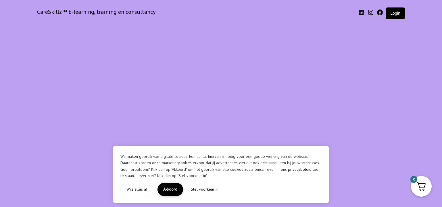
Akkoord (170, 189)
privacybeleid (300, 169)
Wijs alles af (136, 189)
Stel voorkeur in (204, 189)
